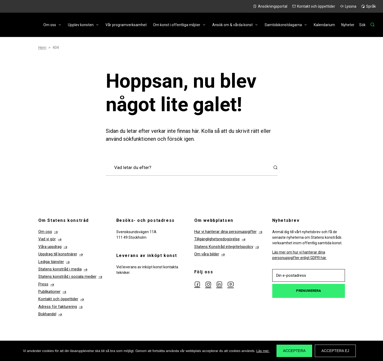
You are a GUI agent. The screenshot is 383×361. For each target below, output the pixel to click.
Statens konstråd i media (60, 269)
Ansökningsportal (272, 6)
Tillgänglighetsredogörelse (217, 239)
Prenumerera (308, 291)
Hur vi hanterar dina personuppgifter (225, 231)
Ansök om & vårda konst (232, 25)
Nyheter (347, 25)
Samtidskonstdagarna (283, 25)
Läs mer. (263, 351)
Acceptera (294, 351)
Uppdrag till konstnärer (57, 254)
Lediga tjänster (51, 261)
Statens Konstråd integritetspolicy (223, 246)
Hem (42, 47)
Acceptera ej (335, 351)
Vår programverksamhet (126, 25)
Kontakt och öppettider (316, 6)
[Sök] (367, 25)
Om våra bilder (206, 254)
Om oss (49, 25)
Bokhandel (47, 314)
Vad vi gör (47, 239)
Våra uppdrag (50, 246)
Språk (371, 6)
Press (43, 284)
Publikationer (49, 291)
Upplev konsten (81, 25)
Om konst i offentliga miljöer (176, 25)
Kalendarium (324, 25)
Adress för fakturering (57, 306)
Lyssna (350, 6)
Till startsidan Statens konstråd (19, 25)
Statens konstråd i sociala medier (67, 276)
